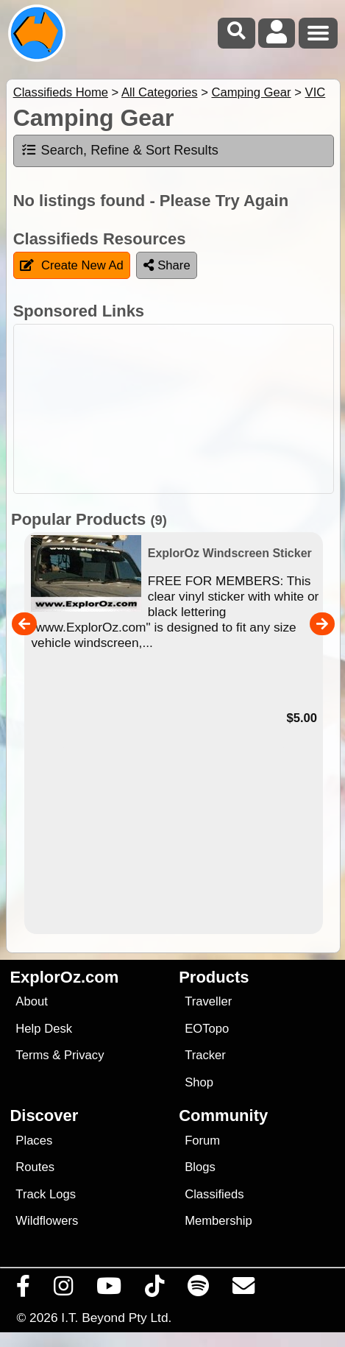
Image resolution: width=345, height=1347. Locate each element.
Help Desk (43, 1029)
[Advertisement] (180, 409)
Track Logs (45, 1194)
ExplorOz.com (64, 977)
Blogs (200, 1167)
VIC (315, 92)
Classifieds (214, 1194)
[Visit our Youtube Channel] (109, 1289)
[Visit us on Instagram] (64, 1289)
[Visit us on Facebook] (23, 1289)
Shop (199, 1082)
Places (33, 1141)
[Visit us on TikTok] (155, 1289)
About (31, 1001)
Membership (218, 1221)
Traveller (208, 1001)
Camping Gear (251, 92)
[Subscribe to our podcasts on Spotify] (198, 1289)
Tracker (205, 1055)
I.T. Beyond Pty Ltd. (116, 1317)
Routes (34, 1167)
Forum (202, 1141)
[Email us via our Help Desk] (243, 1289)
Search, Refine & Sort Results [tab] (119, 150)
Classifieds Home (60, 92)
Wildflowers (46, 1221)
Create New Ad (72, 265)
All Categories (159, 92)
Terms (32, 1055)
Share (167, 265)
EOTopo (207, 1029)
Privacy (84, 1055)
